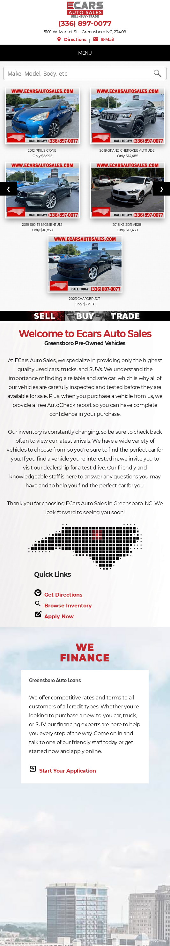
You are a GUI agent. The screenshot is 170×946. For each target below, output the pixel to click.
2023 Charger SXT (85, 299)
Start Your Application (67, 771)
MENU (85, 53)
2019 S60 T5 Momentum (42, 225)
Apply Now (59, 617)
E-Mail (103, 39)
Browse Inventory (68, 606)
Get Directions (63, 595)
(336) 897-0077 (84, 23)
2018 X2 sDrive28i (128, 225)
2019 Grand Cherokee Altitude (127, 151)
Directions (71, 39)
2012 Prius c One (42, 151)
